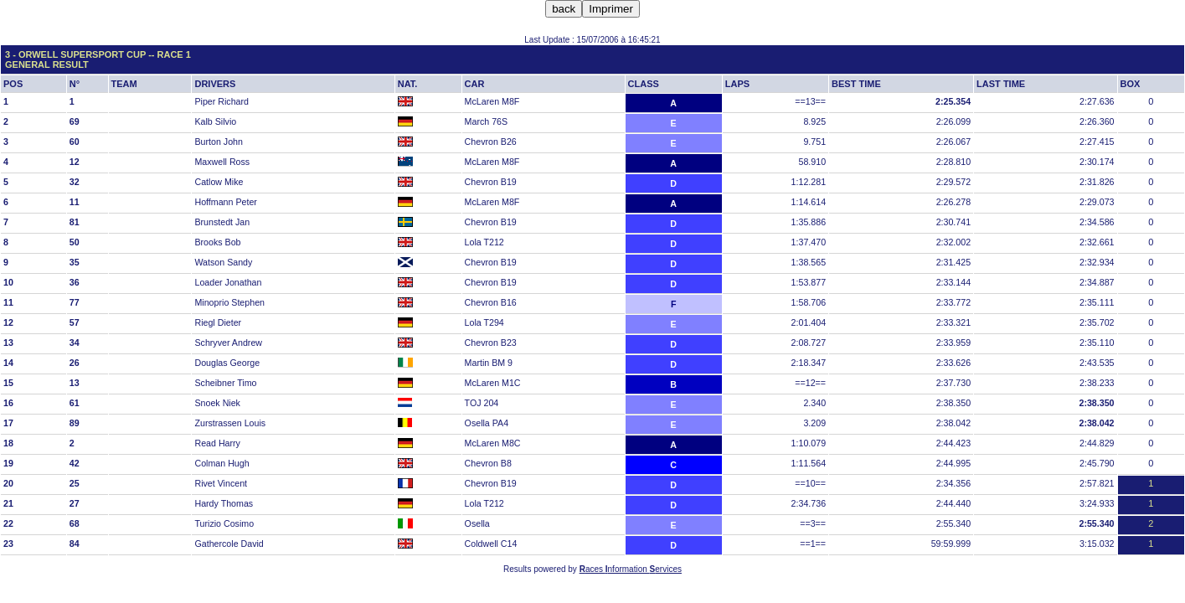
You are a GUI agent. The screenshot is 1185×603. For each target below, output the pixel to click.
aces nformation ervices (631, 569)
